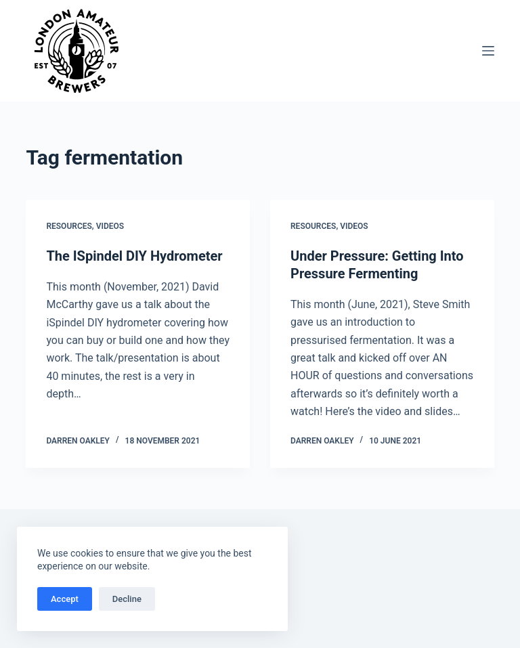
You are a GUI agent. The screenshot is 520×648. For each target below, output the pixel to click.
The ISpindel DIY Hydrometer (134, 256)
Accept (65, 599)
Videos (110, 226)
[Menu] (488, 51)
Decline (127, 599)
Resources (68, 226)
